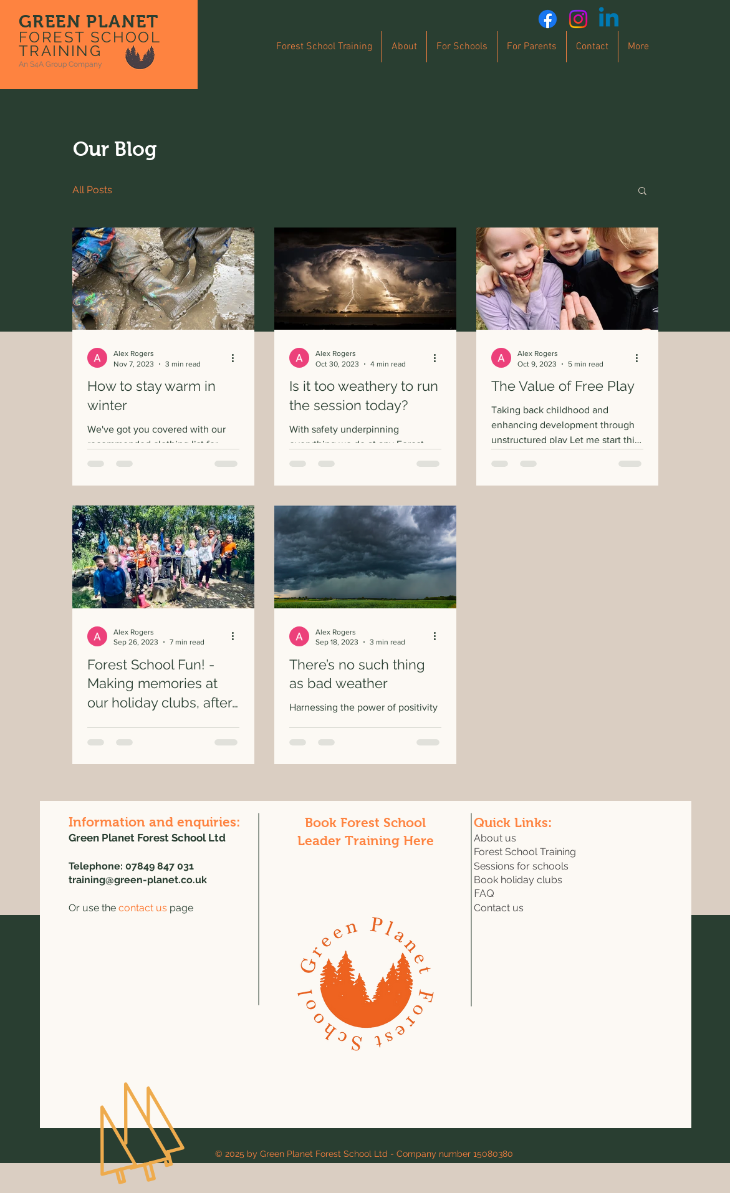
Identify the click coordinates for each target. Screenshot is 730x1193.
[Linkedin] (609, 19)
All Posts (92, 190)
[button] (642, 191)
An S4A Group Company (60, 64)
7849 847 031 (163, 866)
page (155, 908)
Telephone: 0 (100, 866)
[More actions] (237, 357)
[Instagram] (578, 19)
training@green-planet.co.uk (138, 880)
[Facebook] (547, 19)
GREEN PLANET (89, 21)
